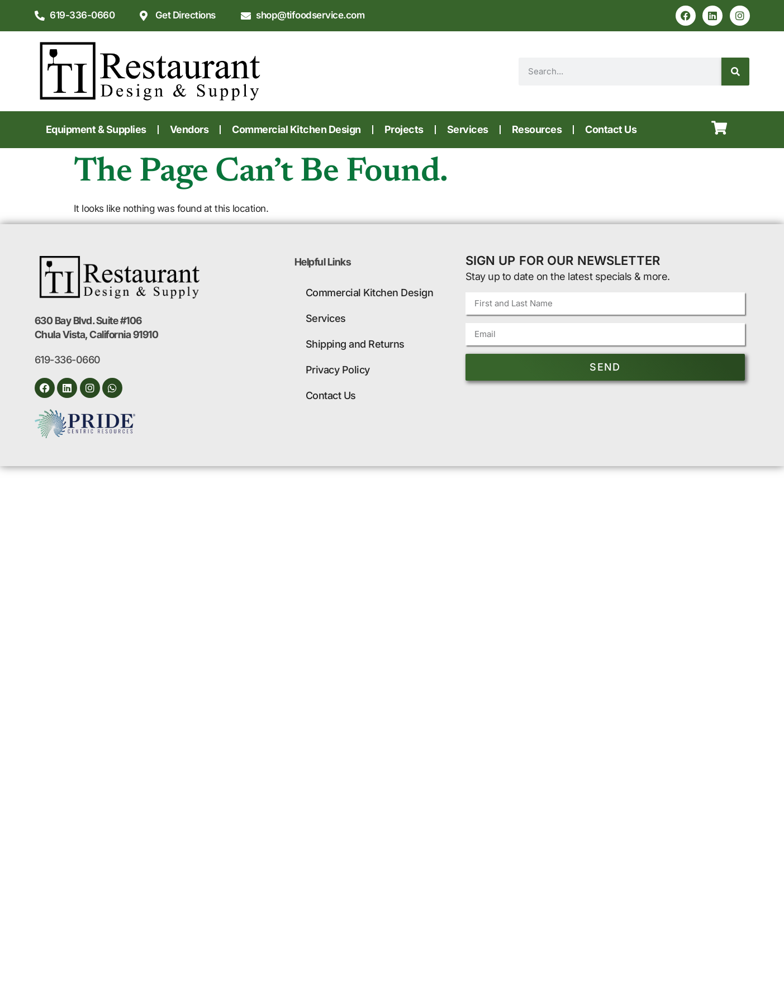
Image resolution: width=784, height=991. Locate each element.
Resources (537, 129)
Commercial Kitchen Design (296, 129)
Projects (404, 129)
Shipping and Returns (355, 344)
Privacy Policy (338, 370)
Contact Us (610, 129)
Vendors (189, 129)
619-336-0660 (68, 360)
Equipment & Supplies (96, 129)
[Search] (735, 72)
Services (467, 129)
